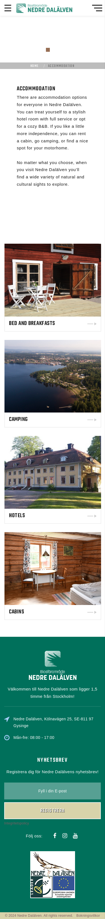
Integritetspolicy (16, 797)
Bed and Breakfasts (82, 323)
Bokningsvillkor (88, 916)
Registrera (52, 784)
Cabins (66, 612)
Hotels (66, 515)
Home (35, 66)
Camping (68, 419)
